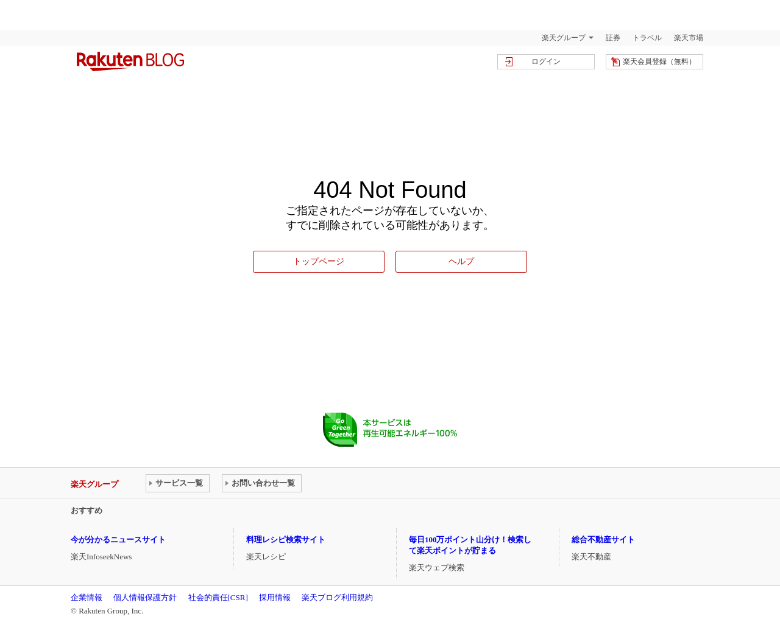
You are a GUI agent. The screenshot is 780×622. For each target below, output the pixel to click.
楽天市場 (688, 37)
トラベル (647, 37)
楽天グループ (564, 37)
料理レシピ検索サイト (285, 539)
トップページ (318, 261)
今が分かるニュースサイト (118, 539)
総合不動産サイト (603, 539)
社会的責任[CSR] (218, 597)
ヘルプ (461, 261)
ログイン (546, 61)
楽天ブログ (130, 61)
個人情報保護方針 (145, 597)
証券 (613, 37)
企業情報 (86, 597)
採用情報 (275, 597)
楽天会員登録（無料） (659, 61)
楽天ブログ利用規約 (337, 597)
